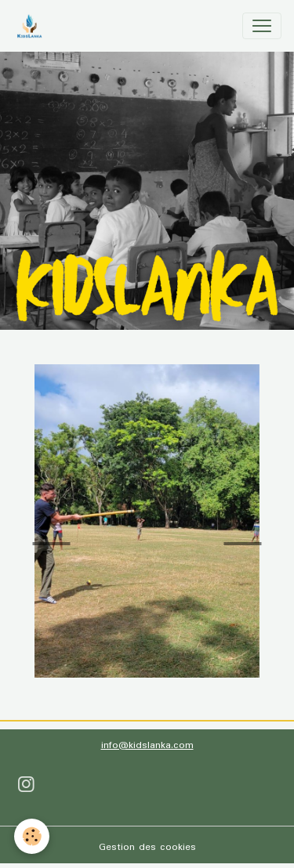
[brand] (33, 26)
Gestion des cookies (147, 847)
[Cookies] (31, 836)
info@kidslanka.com (147, 745)
